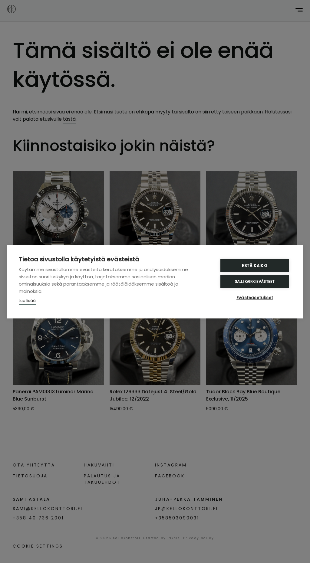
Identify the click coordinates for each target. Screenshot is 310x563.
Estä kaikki (254, 265)
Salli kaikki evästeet (255, 281)
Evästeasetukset (254, 297)
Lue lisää (27, 300)
